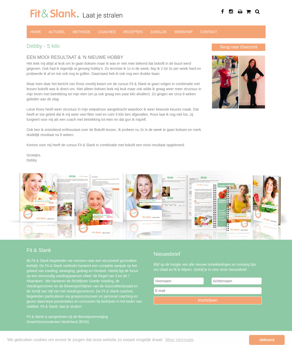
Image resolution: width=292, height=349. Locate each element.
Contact (208, 32)
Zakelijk (158, 32)
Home (35, 32)
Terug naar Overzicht (238, 47)
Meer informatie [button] (179, 340)
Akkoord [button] (266, 340)
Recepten (133, 32)
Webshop (183, 32)
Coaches (107, 32)
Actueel (57, 32)
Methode (81, 32)
